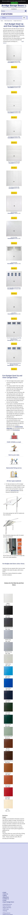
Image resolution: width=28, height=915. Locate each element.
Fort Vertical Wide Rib (14, 187)
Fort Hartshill (14, 262)
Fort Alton (14, 312)
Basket (3, 11)
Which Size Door (7, 907)
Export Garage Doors (8, 902)
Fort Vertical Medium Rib (14, 136)
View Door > (14, 67)
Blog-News (6, 897)
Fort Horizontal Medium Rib (14, 111)
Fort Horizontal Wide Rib (14, 161)
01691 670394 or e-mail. (14, 442)
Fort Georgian (14, 212)
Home (2, 20)
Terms (4, 900)
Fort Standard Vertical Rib (14, 61)
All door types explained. (14, 481)
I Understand (14, 3)
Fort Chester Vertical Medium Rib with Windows (14, 363)
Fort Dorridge (14, 237)
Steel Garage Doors (8, 20)
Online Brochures (7, 904)
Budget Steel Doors (18, 20)
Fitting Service (6, 913)
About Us (5, 894)
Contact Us (6, 898)
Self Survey (6, 909)
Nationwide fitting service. (14, 468)
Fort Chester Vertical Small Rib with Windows (14, 338)
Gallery (5, 895)
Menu (4, 17)
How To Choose (7, 906)
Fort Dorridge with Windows (14, 287)
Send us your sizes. (14, 455)
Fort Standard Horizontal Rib (14, 86)
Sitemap (5, 910)
